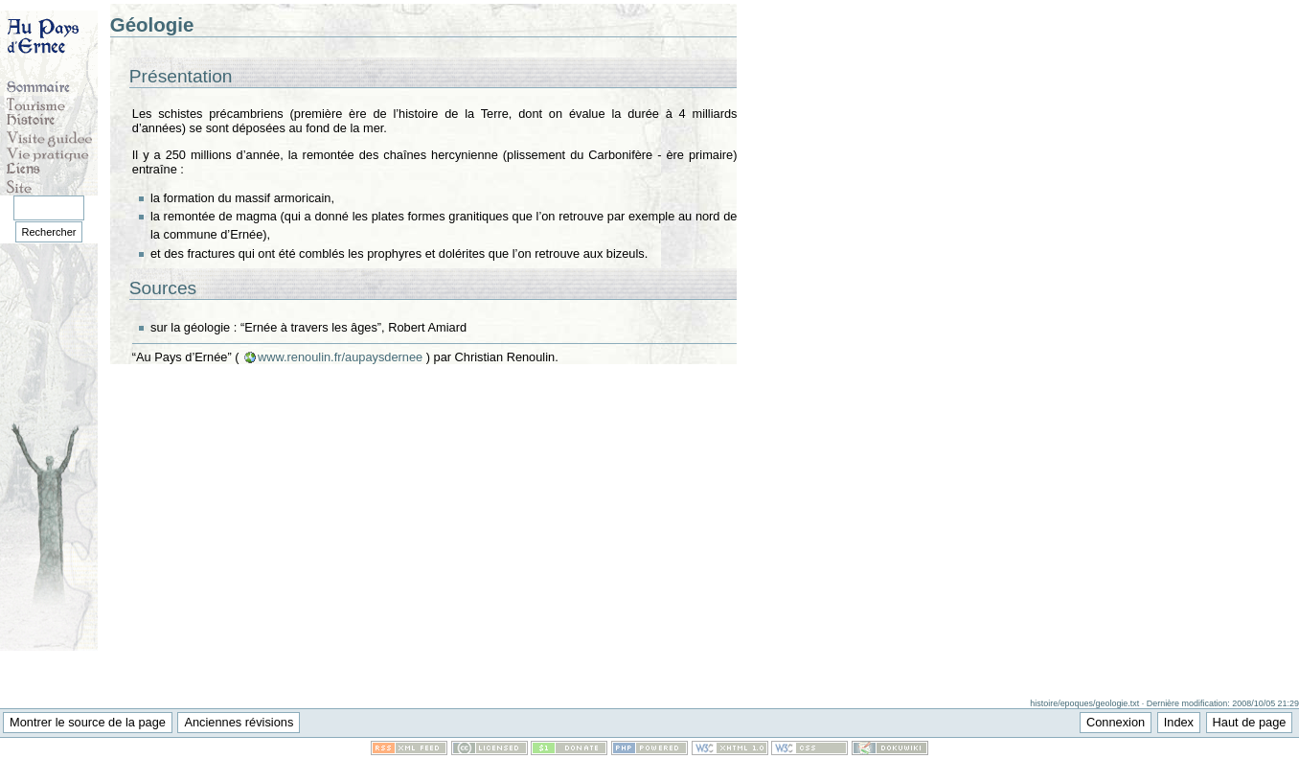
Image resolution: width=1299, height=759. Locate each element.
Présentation (181, 76)
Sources (162, 288)
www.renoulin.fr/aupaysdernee (340, 357)
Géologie (152, 24)
